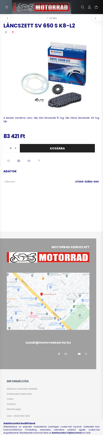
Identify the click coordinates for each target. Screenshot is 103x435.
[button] (8, 161)
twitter (72, 354)
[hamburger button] (6, 7)
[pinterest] (12, 32)
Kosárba (57, 148)
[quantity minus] (6, 148)
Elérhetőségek (14, 409)
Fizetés (10, 399)
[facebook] (5, 32)
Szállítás (11, 404)
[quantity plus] (15, 148)
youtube (79, 354)
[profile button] (89, 7)
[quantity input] (11, 148)
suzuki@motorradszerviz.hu (26, 426)
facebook (59, 354)
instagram (65, 354)
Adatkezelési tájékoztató (19, 394)
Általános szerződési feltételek (22, 389)
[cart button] (96, 7)
